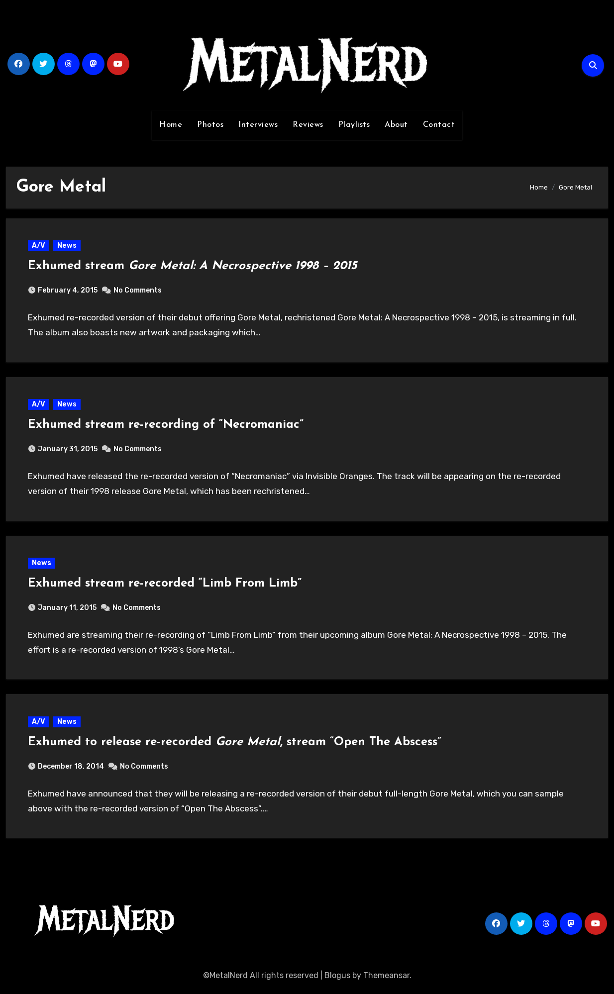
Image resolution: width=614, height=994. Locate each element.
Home (170, 125)
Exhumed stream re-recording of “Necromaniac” (166, 426)
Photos (210, 125)
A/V (39, 246)
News (67, 246)
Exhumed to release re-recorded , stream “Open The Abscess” (235, 745)
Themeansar (386, 979)
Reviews (308, 125)
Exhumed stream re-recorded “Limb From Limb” (165, 586)
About (396, 125)
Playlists (354, 125)
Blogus (337, 979)
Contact (439, 125)
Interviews (258, 125)
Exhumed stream (192, 267)
